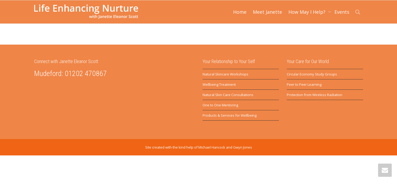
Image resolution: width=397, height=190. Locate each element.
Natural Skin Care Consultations (228, 94)
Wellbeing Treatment (219, 84)
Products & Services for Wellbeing (230, 115)
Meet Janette (267, 12)
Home (240, 12)
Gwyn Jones (242, 147)
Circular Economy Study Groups (312, 74)
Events (341, 12)
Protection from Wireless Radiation (314, 94)
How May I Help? (307, 12)
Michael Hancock (211, 147)
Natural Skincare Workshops (225, 74)
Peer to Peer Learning (304, 84)
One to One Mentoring (220, 105)
